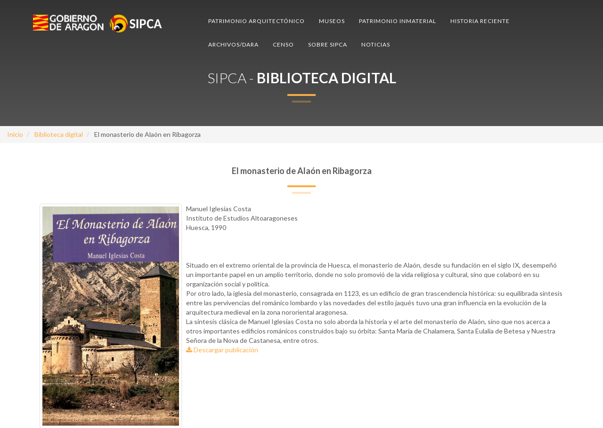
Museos (332, 20)
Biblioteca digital (58, 134)
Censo (283, 44)
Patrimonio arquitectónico (256, 20)
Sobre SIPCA (327, 44)
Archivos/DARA (233, 44)
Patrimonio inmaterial (397, 20)
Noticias (375, 44)
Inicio (15, 134)
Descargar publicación (222, 350)
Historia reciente (480, 20)
